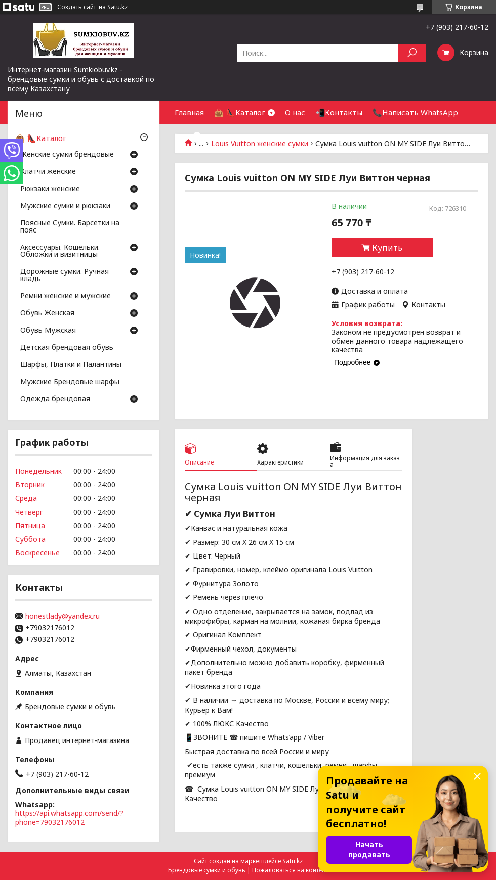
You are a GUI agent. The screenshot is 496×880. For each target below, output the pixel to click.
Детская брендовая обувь (66, 348)
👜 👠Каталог (239, 112)
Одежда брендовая (55, 399)
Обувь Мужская (48, 331)
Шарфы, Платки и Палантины (70, 365)
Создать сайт (76, 7)
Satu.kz (292, 861)
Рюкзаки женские (50, 189)
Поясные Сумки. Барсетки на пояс (69, 227)
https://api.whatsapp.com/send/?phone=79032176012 (69, 817)
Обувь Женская (47, 313)
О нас (295, 112)
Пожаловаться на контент (290, 870)
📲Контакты (338, 112)
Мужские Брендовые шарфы (69, 382)
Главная (189, 112)
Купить (387, 247)
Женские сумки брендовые (67, 155)
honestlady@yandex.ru (62, 616)
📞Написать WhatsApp (415, 112)
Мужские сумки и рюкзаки (65, 206)
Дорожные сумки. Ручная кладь (64, 275)
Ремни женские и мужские (65, 296)
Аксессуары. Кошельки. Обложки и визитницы (60, 251)
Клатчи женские (48, 172)
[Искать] (412, 53)
